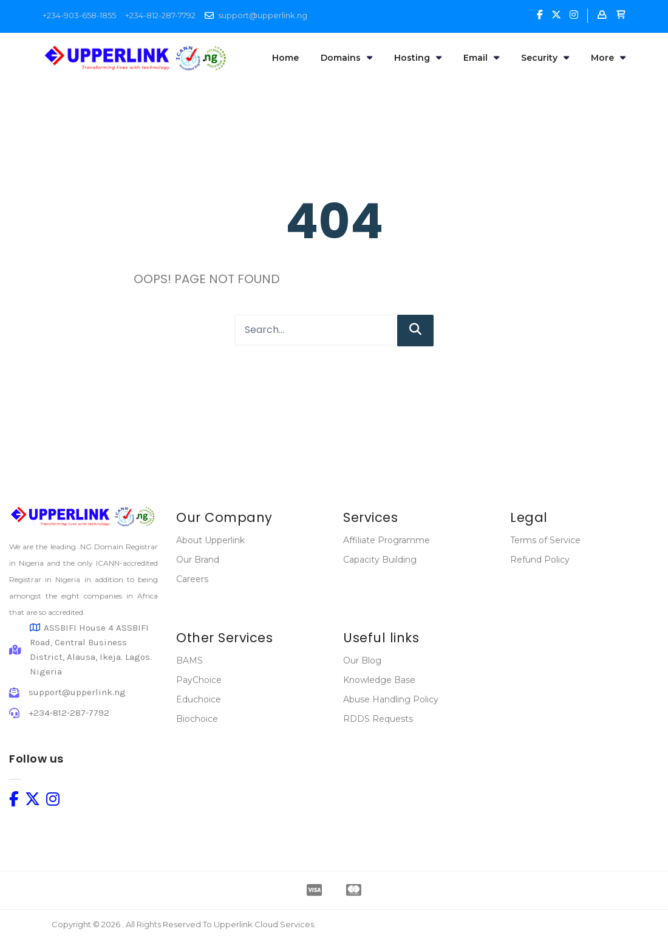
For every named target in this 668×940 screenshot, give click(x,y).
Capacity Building (380, 559)
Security (545, 57)
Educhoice (198, 699)
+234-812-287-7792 (160, 15)
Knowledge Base (379, 679)
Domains (346, 57)
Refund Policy (540, 559)
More (608, 57)
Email (481, 57)
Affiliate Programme (386, 540)
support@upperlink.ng (262, 15)
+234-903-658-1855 (79, 15)
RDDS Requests (378, 718)
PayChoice (199, 679)
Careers (192, 579)
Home (285, 57)
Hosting (417, 57)
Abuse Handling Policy (390, 699)
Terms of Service (545, 540)
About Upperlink (210, 540)
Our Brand (197, 559)
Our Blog (362, 660)
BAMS (189, 660)
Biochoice (197, 718)
